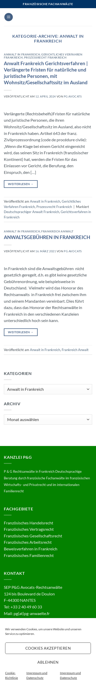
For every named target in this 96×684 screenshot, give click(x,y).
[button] (8, 17)
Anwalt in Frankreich (22, 54)
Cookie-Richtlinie (11, 675)
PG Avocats (73, 96)
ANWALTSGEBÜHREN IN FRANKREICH (47, 237)
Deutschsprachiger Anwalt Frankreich (31, 212)
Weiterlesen (21, 184)
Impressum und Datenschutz (36, 675)
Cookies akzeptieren (48, 648)
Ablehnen (48, 662)
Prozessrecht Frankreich (45, 57)
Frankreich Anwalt (57, 231)
